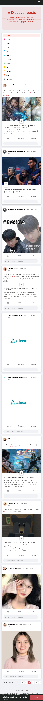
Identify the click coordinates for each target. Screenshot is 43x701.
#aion (31, 93)
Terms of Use (35, 693)
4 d (8, 441)
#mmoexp (6, 95)
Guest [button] (38, 1)
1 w (8, 570)
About (11, 693)
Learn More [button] (5, 699)
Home (6, 693)
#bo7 (11, 447)
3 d (8, 87)
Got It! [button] (36, 697)
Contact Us (17, 693)
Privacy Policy (26, 693)
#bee (4, 511)
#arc (13, 277)
